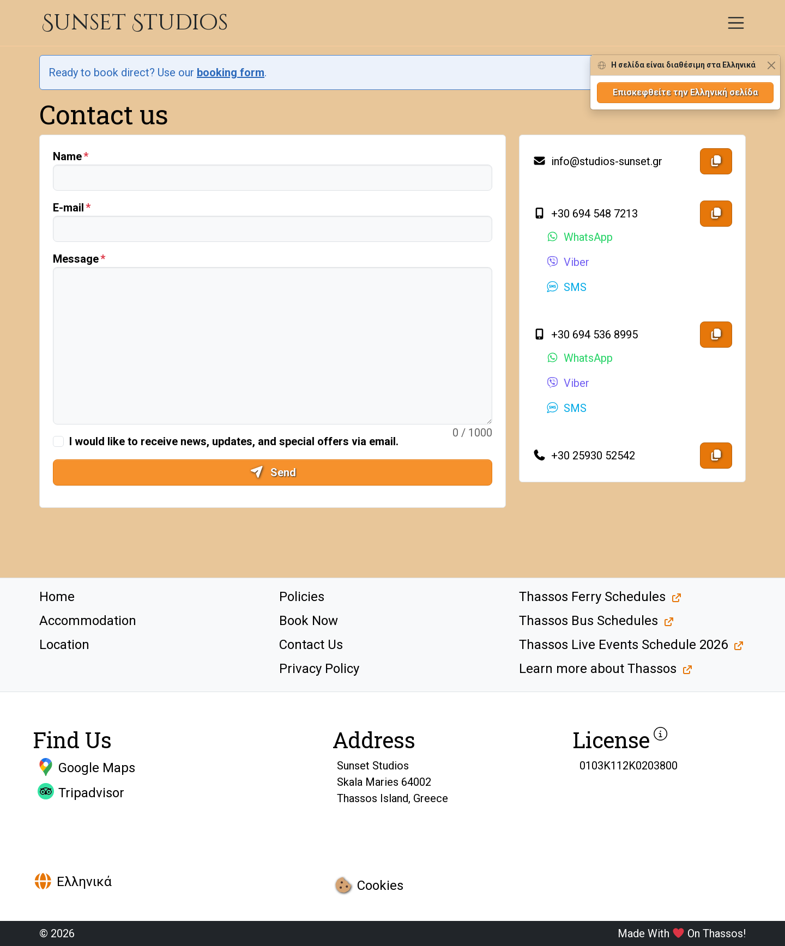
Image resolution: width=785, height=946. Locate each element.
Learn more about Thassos (598, 668)
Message (76, 258)
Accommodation (87, 620)
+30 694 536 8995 (585, 334)
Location (64, 644)
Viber (567, 262)
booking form (230, 72)
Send (273, 472)
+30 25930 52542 (584, 455)
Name (67, 156)
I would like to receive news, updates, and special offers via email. (233, 441)
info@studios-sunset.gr (597, 161)
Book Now (308, 620)
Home (57, 596)
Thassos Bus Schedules (588, 620)
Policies (301, 596)
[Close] (771, 65)
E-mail (68, 207)
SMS (566, 287)
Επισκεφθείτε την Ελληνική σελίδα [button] (685, 92)
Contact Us (311, 644)
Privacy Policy (319, 668)
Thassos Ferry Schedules (592, 596)
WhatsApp (579, 237)
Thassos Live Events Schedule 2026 (623, 644)
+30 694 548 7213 (585, 213)
